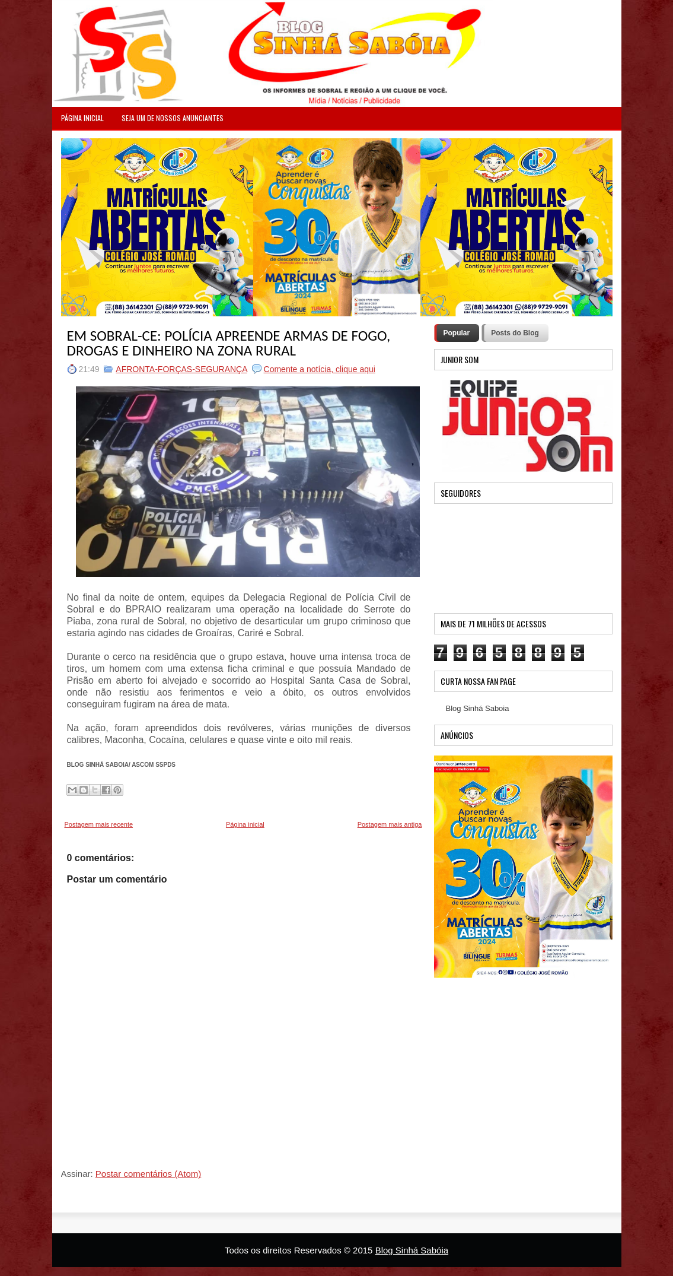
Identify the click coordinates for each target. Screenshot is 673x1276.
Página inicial (245, 824)
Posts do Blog (515, 333)
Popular (457, 333)
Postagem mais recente (99, 824)
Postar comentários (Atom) (148, 1174)
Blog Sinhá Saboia (477, 708)
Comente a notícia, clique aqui (319, 369)
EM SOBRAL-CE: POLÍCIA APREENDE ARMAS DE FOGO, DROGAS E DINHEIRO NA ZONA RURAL (229, 343)
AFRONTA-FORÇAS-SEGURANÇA (181, 369)
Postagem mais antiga (390, 824)
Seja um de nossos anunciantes (173, 118)
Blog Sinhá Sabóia (411, 1250)
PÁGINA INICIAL (82, 118)
